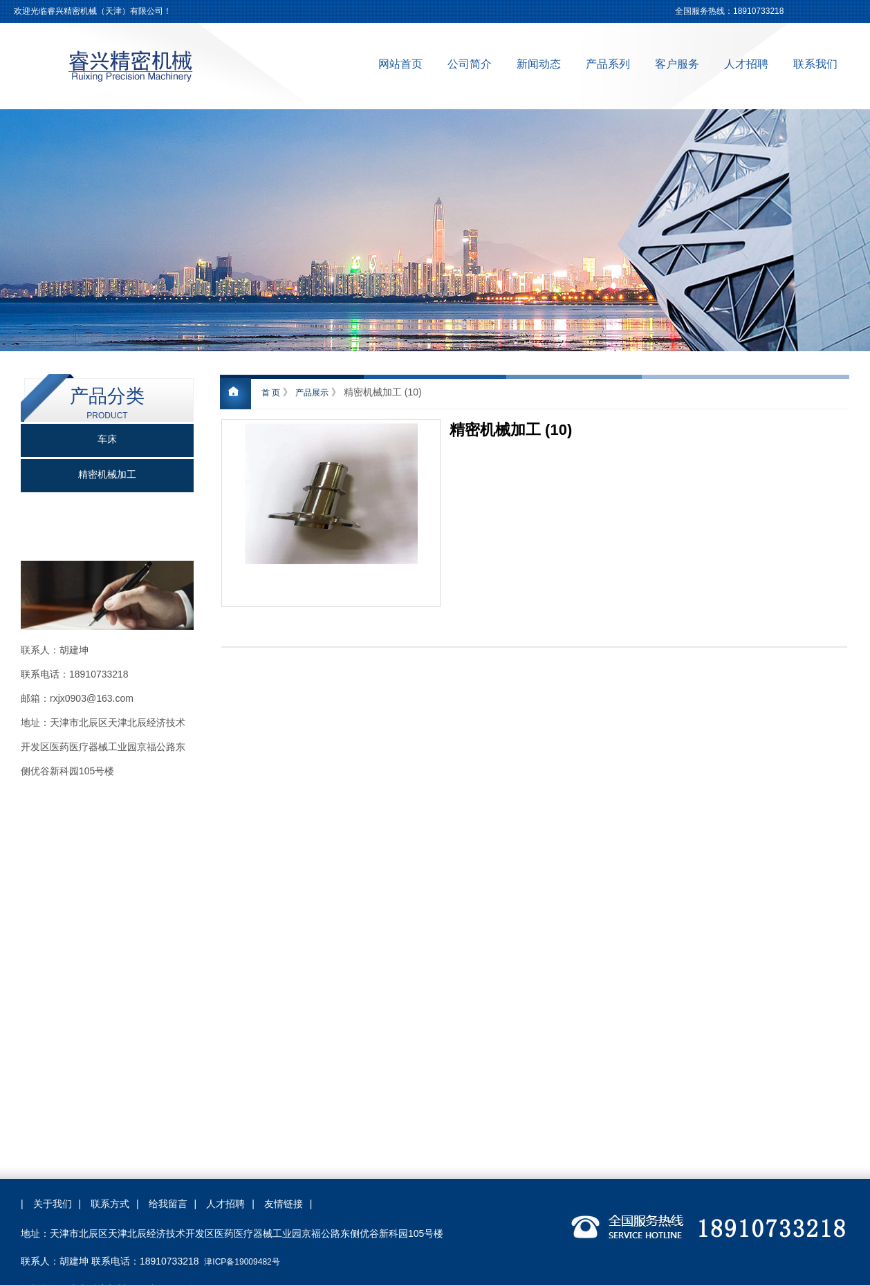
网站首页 (400, 64)
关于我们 (52, 1203)
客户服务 (677, 64)
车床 (107, 439)
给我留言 (168, 1203)
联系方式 (110, 1203)
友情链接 (283, 1203)
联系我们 (815, 64)
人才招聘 (746, 64)
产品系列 (608, 64)
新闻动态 (539, 64)
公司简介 (469, 64)
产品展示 (311, 393)
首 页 (270, 393)
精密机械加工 (107, 474)
